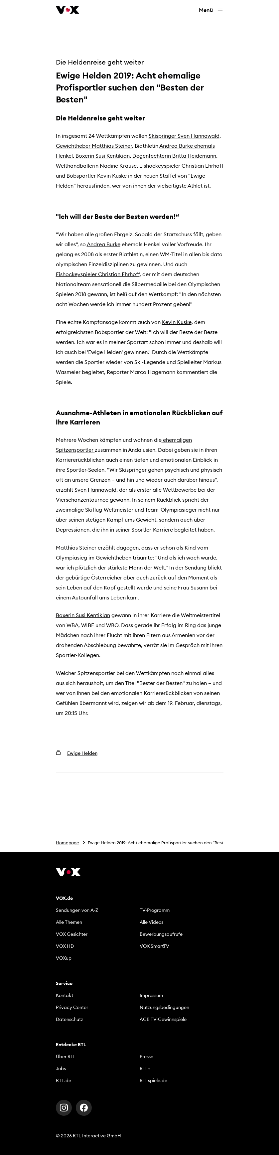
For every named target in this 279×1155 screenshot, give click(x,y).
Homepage (67, 842)
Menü (211, 10)
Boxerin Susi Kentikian (102, 155)
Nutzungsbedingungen (164, 1007)
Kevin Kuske (177, 322)
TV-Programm (155, 910)
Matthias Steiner (76, 547)
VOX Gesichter (71, 934)
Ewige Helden (82, 753)
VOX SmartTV (154, 946)
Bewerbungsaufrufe (161, 934)
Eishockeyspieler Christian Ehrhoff (181, 165)
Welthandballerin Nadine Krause (96, 165)
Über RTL (66, 1057)
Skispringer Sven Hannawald (184, 135)
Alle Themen (69, 922)
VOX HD (65, 946)
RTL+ (145, 1069)
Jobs (61, 1069)
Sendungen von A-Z (77, 910)
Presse (146, 1057)
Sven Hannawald (95, 489)
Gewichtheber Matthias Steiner (94, 145)
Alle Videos (151, 922)
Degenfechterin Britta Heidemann (174, 155)
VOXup (63, 958)
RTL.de (63, 1080)
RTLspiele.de (153, 1080)
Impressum (151, 995)
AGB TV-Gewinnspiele (163, 1019)
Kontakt (64, 995)
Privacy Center (72, 1007)
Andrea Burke (103, 244)
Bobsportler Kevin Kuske (97, 175)
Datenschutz (69, 1019)
